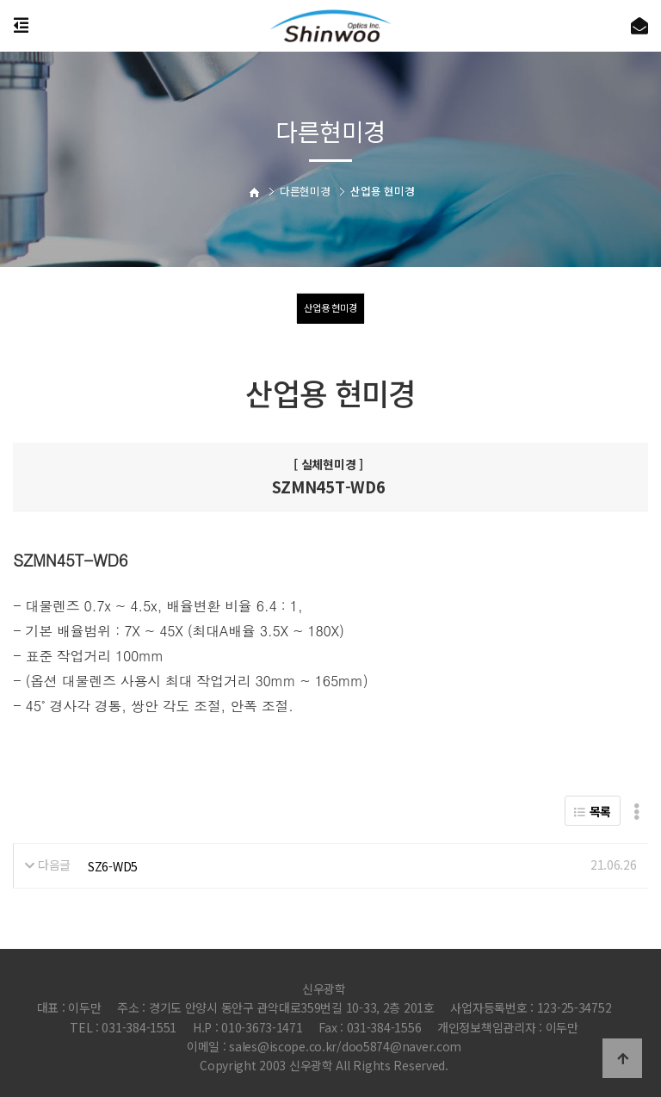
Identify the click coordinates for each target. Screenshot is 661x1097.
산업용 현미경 (330, 308)
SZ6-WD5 (113, 866)
